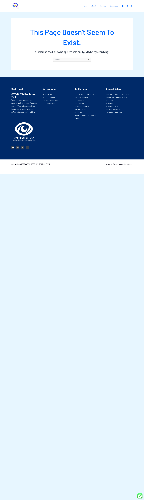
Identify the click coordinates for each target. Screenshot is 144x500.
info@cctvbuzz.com (113, 109)
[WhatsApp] (132, 6)
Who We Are (47, 94)
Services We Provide (50, 100)
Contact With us (49, 103)
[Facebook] (123, 6)
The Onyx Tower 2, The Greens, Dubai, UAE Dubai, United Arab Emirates (118, 97)
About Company (49, 97)
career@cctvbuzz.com (114, 112)
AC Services (79, 112)
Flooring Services (81, 109)
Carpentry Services (82, 106)
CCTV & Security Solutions (84, 94)
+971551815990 (112, 103)
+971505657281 (112, 106)
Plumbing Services (81, 100)
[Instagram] (127, 6)
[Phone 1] (27, 147)
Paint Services (80, 103)
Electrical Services (81, 97)
